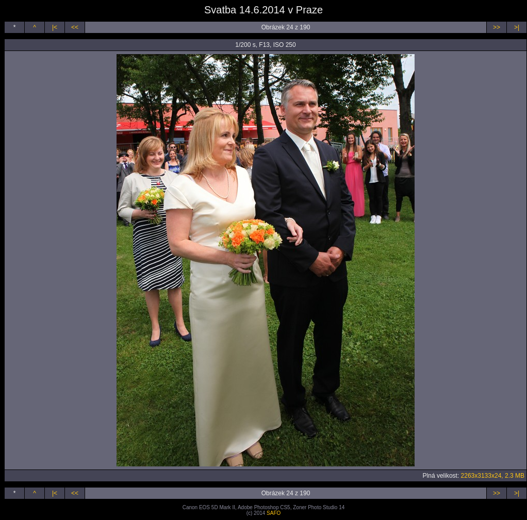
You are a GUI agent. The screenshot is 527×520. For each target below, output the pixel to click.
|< (54, 27)
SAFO (274, 513)
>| (516, 27)
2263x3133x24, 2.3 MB (492, 475)
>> (496, 27)
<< (74, 27)
